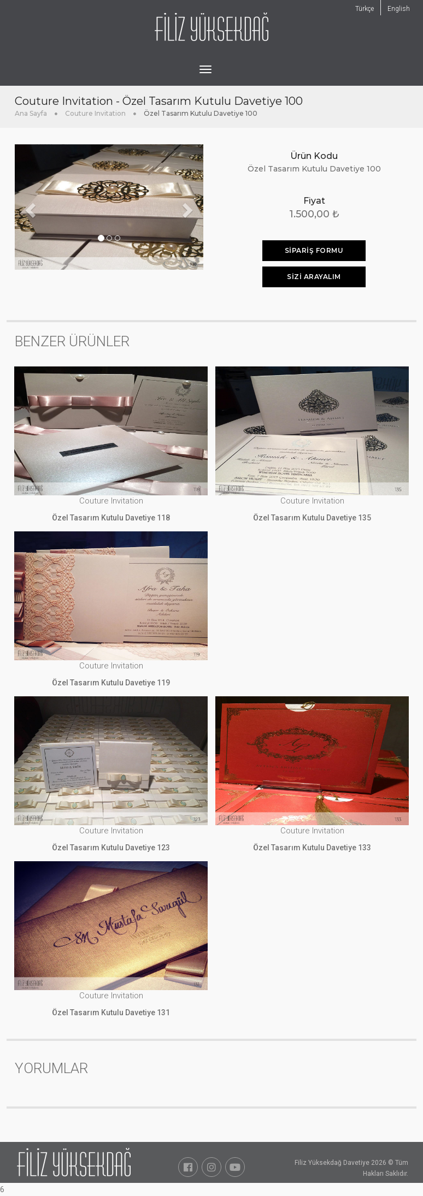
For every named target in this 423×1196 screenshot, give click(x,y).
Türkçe (364, 9)
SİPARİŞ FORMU (314, 250)
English (398, 9)
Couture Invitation (95, 113)
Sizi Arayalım (314, 277)
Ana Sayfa (31, 113)
